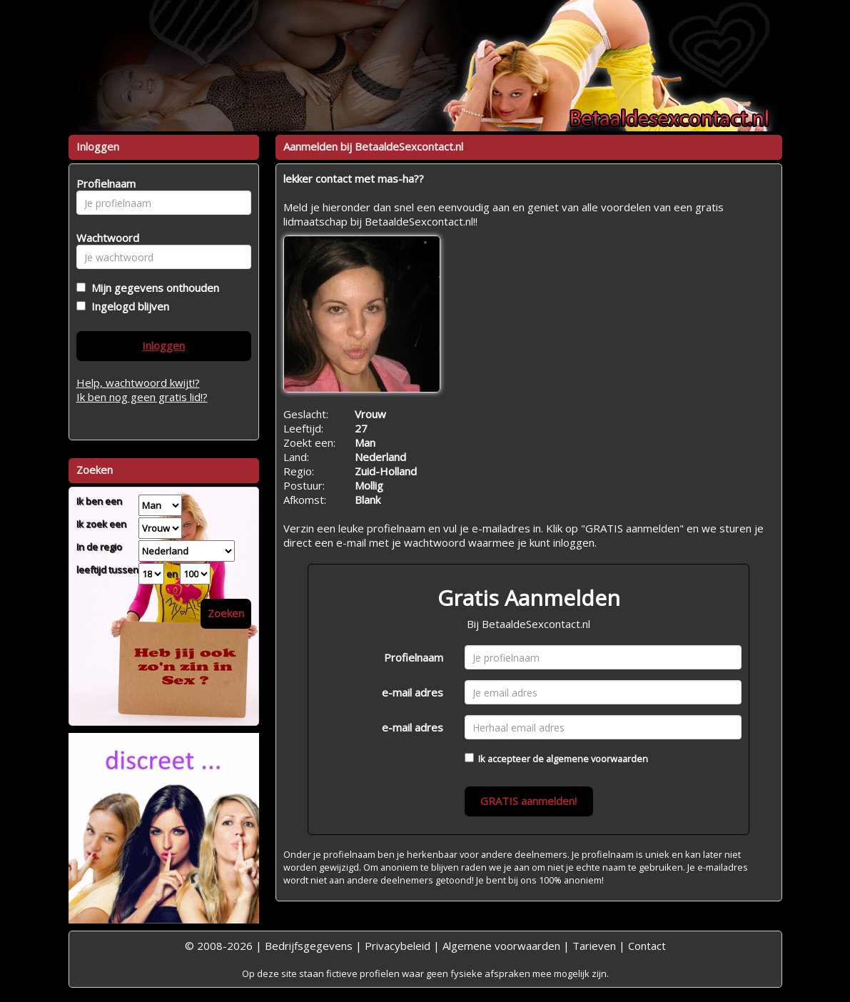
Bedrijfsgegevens (309, 945)
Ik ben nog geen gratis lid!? (142, 397)
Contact (647, 945)
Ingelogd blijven (127, 306)
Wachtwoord (103, 238)
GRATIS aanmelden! (528, 801)
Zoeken (226, 613)
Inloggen (163, 345)
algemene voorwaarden (597, 758)
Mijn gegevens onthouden (152, 287)
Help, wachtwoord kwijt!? (138, 382)
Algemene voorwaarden (501, 945)
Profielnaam (413, 657)
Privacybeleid (397, 945)
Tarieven (594, 945)
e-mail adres (412, 692)
